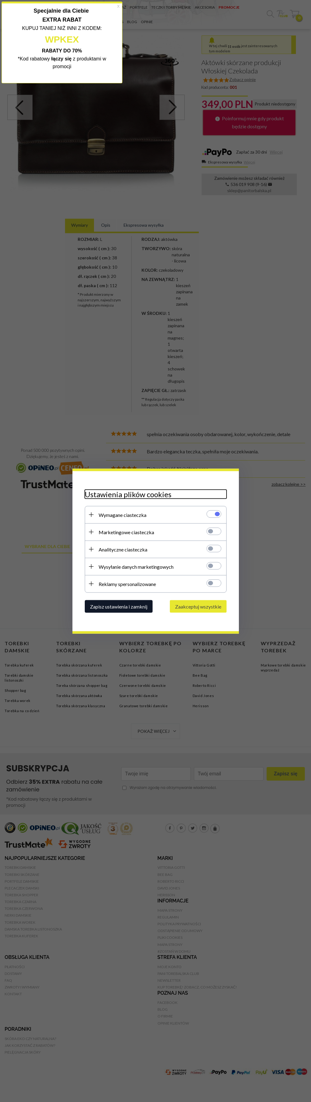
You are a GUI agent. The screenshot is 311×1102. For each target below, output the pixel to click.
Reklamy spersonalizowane (127, 584)
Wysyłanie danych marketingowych (136, 566)
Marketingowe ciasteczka (126, 532)
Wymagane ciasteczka (122, 515)
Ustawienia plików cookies (128, 493)
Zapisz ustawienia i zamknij (118, 606)
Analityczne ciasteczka (123, 549)
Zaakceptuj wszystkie (198, 606)
